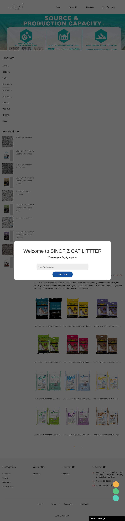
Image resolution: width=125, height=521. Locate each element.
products (90, 7)
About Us (36, 474)
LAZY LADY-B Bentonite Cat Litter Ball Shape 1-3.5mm (55, 398)
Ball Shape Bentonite (24, 137)
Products (84, 504)
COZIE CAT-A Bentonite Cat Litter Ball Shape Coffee (25, 262)
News (53, 504)
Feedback (68, 504)
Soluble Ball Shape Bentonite (23, 193)
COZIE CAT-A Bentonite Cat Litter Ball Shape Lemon (25, 181)
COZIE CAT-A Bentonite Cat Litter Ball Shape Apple (25, 208)
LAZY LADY (119, 275)
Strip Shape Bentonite (24, 218)
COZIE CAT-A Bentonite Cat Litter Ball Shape (25, 152)
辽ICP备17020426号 (62, 516)
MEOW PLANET (8, 486)
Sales (116, 498)
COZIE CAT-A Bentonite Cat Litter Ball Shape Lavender (25, 235)
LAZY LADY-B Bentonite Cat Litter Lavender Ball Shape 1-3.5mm (89, 435)
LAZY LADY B (7, 90)
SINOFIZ (6, 72)
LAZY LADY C (7, 96)
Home (110, 275)
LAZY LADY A (7, 84)
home (58, 7)
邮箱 (116, 484)
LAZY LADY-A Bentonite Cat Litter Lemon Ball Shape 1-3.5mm (88, 326)
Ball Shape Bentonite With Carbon (24, 166)
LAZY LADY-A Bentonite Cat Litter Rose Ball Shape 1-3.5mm (87, 362)
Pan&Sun (7, 109)
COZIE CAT (6, 474)
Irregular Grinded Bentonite (22, 247)
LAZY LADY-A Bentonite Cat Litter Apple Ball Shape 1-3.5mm (58, 362)
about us (73, 7)
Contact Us (66, 474)
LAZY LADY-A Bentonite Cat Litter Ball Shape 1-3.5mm (56, 326)
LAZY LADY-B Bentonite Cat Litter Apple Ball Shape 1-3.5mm (58, 435)
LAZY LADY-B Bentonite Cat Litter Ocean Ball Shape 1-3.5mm (87, 398)
